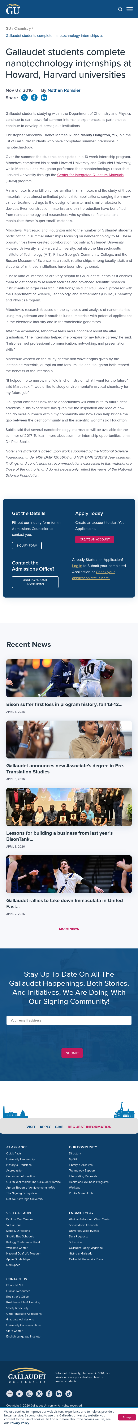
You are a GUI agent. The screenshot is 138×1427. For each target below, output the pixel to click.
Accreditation (14, 1170)
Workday (74, 1187)
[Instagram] (29, 1393)
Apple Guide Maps (18, 1259)
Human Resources (18, 1291)
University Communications (24, 1325)
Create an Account (95, 539)
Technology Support (82, 1170)
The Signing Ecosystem (21, 1193)
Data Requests (78, 1236)
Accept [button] (126, 1417)
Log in (77, 565)
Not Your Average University (24, 1199)
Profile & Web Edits (81, 1193)
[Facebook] (49, 1393)
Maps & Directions (18, 1231)
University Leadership (20, 1159)
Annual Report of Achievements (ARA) (30, 1187)
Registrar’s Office (17, 1297)
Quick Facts (14, 1153)
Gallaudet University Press (86, 1259)
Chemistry (22, 28)
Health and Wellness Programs (89, 1182)
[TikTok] (68, 1393)
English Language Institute (23, 1336)
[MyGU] (9, 1393)
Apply (45, 1127)
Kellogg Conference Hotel (23, 1242)
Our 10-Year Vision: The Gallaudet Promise (33, 1182)
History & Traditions (19, 1165)
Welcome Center (17, 1248)
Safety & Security (17, 1308)
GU (8, 28)
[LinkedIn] (59, 1393)
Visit (30, 1127)
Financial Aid (14, 1285)
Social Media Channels (83, 1225)
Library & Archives (81, 1165)
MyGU (73, 1159)
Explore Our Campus (19, 1219)
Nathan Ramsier (64, 90)
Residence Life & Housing (23, 1302)
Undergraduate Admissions (35, 582)
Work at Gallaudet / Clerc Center (90, 1219)
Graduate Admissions (20, 1319)
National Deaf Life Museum (23, 1253)
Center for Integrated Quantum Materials (90, 175)
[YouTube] (19, 1393)
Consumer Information (20, 1176)
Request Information (90, 1127)
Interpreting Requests (83, 1176)
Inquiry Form (27, 545)
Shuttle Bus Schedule (20, 1236)
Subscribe (75, 1242)
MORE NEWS (69, 928)
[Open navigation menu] (129, 9)
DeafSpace (13, 1265)
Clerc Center (14, 1331)
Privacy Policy (19, 1423)
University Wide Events (84, 1231)
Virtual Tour (13, 1225)
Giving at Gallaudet (81, 1253)
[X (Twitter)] (39, 1393)
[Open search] (122, 9)
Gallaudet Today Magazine (86, 1248)
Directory (75, 1153)
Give (59, 1127)
